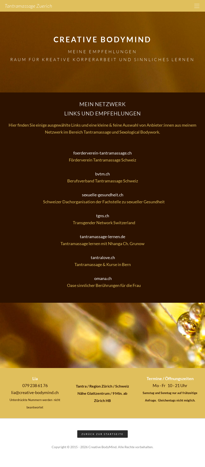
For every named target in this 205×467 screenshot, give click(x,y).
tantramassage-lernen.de (102, 236)
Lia (35, 378)
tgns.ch (102, 215)
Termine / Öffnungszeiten (170, 378)
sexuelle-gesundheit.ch (102, 194)
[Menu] (197, 6)
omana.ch (103, 278)
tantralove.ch (102, 257)
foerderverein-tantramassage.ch (102, 152)
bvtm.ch (102, 173)
